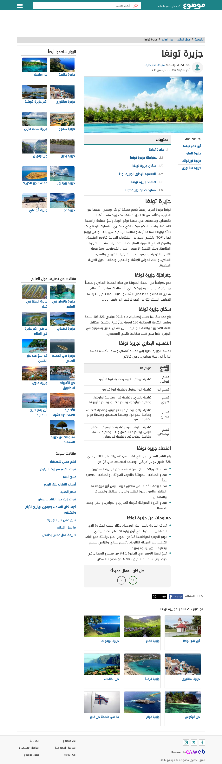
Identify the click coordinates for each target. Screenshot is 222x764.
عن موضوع (69, 740)
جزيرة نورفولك (191, 161)
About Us (69, 754)
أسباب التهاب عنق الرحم (60, 484)
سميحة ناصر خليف (155, 65)
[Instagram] (186, 742)
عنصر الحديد (68, 492)
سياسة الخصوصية (65, 747)
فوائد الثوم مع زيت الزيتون (58, 469)
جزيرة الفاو (193, 153)
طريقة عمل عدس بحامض (59, 535)
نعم (132, 580)
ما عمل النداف (66, 527)
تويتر (163, 597)
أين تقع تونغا (192, 146)
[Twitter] (194, 742)
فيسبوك (178, 597)
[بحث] (135, 5)
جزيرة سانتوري (191, 168)
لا (121, 580)
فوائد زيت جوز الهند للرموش (57, 499)
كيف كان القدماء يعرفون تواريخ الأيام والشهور (50, 510)
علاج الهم (69, 477)
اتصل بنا (34, 740)
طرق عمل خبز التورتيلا (61, 520)
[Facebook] (202, 742)
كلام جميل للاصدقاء (62, 462)
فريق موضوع (31, 754)
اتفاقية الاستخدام (29, 747)
